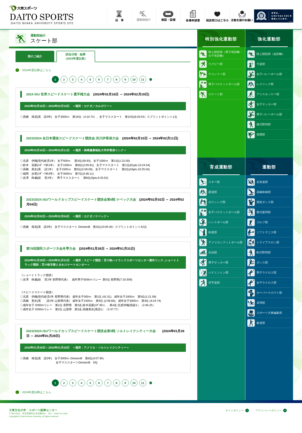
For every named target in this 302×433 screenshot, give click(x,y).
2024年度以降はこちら (36, 70)
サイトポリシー (232, 410)
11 (142, 79)
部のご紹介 (35, 56)
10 (133, 79)
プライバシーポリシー (267, 410)
